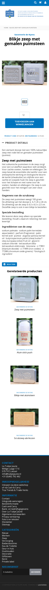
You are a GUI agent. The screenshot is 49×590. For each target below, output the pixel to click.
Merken (6, 535)
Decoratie (6, 553)
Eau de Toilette (9, 546)
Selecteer (9, 264)
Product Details (16, 142)
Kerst (4, 559)
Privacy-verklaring (11, 516)
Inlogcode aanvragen (12, 501)
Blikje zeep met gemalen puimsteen (23, 28)
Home (6, 28)
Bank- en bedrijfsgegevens (15, 509)
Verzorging (7, 540)
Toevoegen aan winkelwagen (24, 123)
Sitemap (6, 524)
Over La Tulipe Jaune (12, 511)
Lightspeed (42, 585)
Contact (6, 498)
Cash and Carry (9, 506)
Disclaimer (7, 522)
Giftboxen (7, 556)
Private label (8, 561)
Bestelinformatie (10, 503)
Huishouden (8, 551)
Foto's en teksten (10, 519)
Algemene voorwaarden (13, 514)
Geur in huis (8, 548)
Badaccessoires (9, 543)
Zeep (4, 538)
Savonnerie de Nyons (24, 35)
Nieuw (5, 533)
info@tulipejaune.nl (11, 473)
